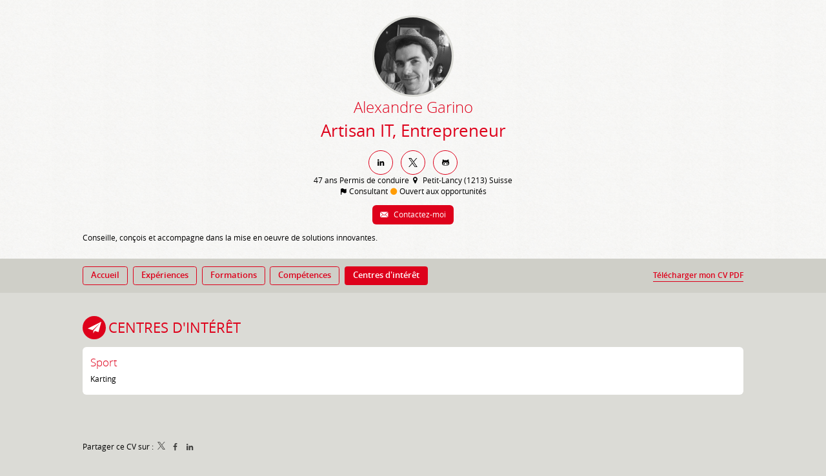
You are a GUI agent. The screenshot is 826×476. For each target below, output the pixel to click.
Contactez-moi (419, 214)
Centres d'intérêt (174, 327)
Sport (103, 362)
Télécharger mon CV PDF (698, 275)
